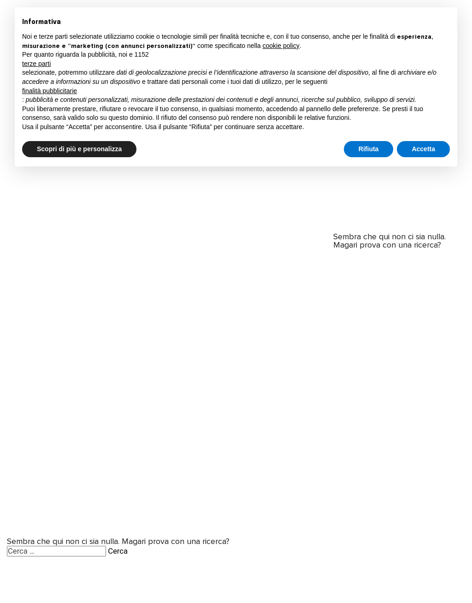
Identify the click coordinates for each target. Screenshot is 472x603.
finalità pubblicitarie (49, 91)
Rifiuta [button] (369, 149)
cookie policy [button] (281, 45)
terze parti (36, 63)
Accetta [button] (423, 149)
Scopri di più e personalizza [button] (79, 149)
